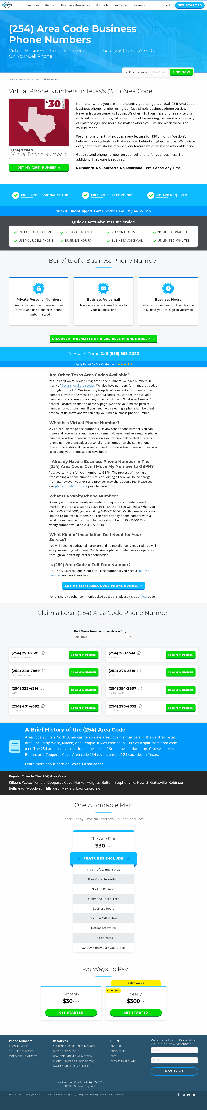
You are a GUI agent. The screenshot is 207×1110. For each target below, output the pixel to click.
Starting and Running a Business (74, 1046)
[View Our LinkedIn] (188, 1094)
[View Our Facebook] (178, 1094)
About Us (116, 1046)
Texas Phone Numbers (29, 79)
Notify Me (174, 1071)
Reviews (140, 5)
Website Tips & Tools (66, 1051)
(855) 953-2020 (124, 353)
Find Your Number (136, 72)
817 (28, 748)
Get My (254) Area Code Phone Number (103, 585)
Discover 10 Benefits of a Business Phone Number (103, 339)
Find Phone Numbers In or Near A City (100, 631)
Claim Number (84, 654)
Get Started (190, 5)
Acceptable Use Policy (88, 1094)
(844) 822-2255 (141, 211)
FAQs (113, 1056)
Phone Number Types (112, 5)
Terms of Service (54, 1094)
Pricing (50, 5)
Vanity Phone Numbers (23, 1056)
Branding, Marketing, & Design (72, 1056)
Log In (167, 5)
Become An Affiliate (123, 1061)
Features (32, 5)
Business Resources (75, 5)
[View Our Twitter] (194, 1094)
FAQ (144, 596)
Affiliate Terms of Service (111, 1094)
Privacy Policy (70, 1094)
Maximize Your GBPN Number (71, 1065)
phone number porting (71, 486)
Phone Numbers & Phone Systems (74, 1061)
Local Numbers (18, 1046)
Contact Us (118, 1051)
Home (13, 79)
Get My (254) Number (38, 167)
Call (119, 353)
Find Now (181, 72)
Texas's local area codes (78, 385)
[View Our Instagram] (183, 1094)
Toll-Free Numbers (21, 1051)
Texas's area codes (87, 763)
